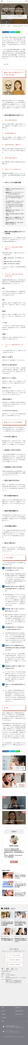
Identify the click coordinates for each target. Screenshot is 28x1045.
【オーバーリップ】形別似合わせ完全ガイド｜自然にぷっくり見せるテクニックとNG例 (20, 894)
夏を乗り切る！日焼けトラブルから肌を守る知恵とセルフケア (21, 940)
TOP (2, 1007)
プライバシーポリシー (13, 1031)
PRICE (3, 1011)
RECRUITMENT (19, 1014)
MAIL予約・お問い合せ (15, 960)
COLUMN (3, 1017)
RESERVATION (19, 1011)
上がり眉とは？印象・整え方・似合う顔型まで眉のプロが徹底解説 (7, 923)
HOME (3, 25)
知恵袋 (8, 25)
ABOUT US (18, 1007)
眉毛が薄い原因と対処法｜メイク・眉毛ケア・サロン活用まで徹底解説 (21, 923)
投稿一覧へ (13, 861)
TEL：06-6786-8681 (14, 955)
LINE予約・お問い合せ (15, 964)
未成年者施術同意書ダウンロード (15, 1026)
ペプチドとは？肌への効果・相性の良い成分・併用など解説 (20, 885)
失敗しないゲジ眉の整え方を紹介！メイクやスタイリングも (20, 876)
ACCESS (3, 1014)
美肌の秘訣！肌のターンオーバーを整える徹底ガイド (7, 939)
